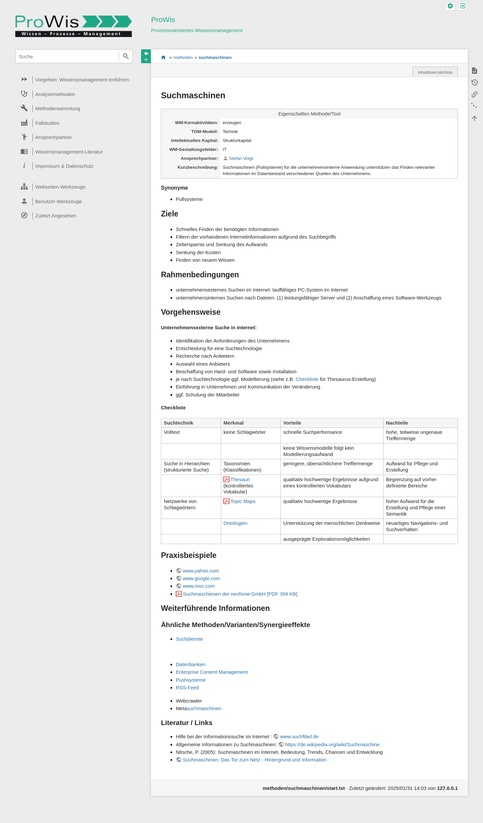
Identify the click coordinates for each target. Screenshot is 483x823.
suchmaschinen (215, 57)
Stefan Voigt (241, 158)
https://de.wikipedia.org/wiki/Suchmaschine (332, 744)
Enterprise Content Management (212, 672)
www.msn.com (199, 586)
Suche (126, 56)
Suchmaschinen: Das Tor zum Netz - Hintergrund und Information (254, 759)
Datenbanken (190, 664)
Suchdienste (189, 639)
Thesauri (240, 479)
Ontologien (235, 523)
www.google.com (201, 578)
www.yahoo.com (201, 570)
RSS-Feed (187, 687)
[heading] (74, 79)
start (163, 57)
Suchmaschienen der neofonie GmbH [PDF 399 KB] (240, 594)
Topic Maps (243, 501)
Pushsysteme (191, 680)
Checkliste (307, 379)
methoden (183, 57)
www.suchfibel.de (299, 736)
